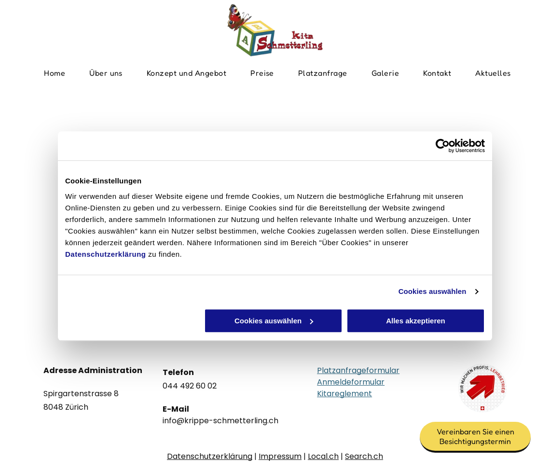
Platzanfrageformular (358, 370)
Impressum (280, 456)
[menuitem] (54, 72)
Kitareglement (344, 393)
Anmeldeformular (351, 382)
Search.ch (364, 456)
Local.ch (323, 456)
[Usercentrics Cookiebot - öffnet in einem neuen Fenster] (442, 146)
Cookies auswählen (433, 291)
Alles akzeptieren (415, 321)
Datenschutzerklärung (105, 254)
